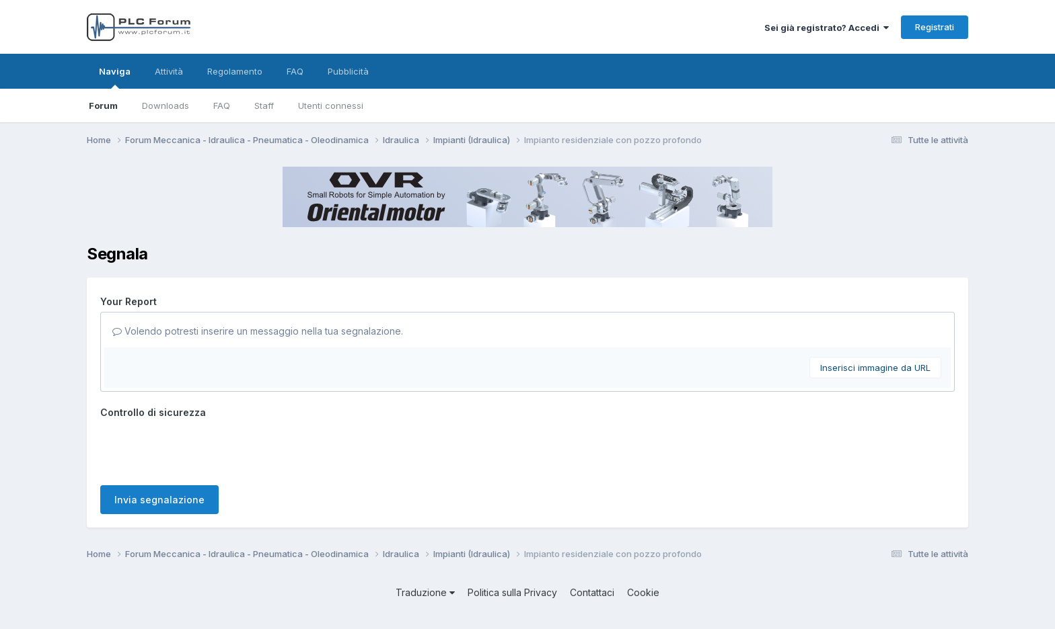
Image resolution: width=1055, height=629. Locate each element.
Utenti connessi (330, 105)
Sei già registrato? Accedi (826, 27)
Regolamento (234, 71)
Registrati (934, 27)
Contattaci (592, 592)
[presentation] (202, 449)
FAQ (221, 105)
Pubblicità (348, 71)
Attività (169, 71)
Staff (264, 105)
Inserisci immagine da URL (875, 367)
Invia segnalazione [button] (159, 499)
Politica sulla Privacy (512, 592)
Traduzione (425, 592)
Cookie (643, 592)
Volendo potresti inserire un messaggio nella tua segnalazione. (257, 331)
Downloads (165, 105)
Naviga (115, 77)
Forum (103, 105)
